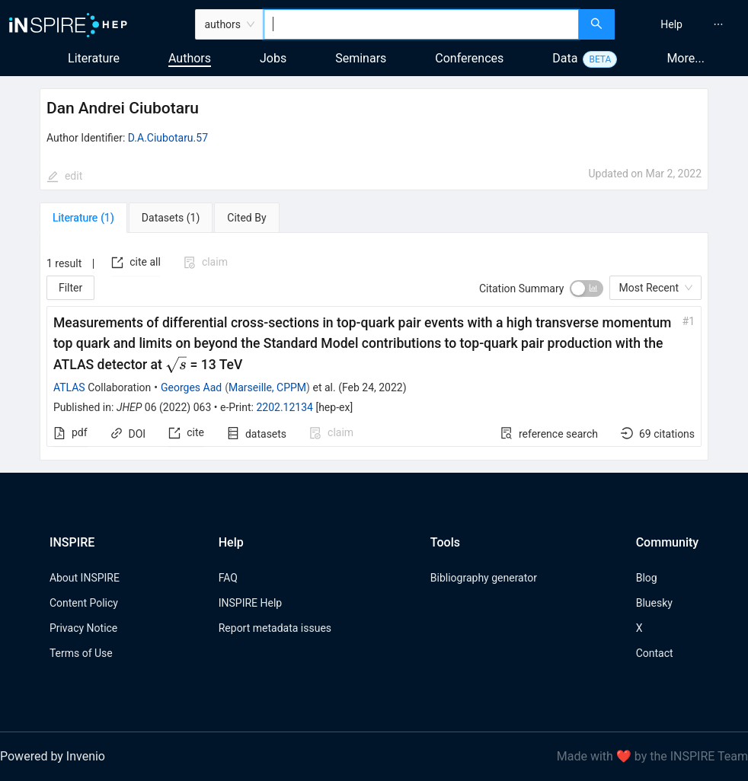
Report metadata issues (275, 628)
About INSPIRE (85, 578)
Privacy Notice (83, 628)
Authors (189, 58)
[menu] (683, 24)
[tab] (83, 217)
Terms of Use (81, 653)
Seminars (360, 58)
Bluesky (654, 603)
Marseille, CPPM (267, 387)
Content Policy (84, 603)
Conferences (469, 58)
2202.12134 (284, 407)
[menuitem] (671, 24)
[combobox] (421, 24)
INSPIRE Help (250, 603)
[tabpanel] (374, 347)
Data (564, 58)
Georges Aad (191, 387)
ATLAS (69, 387)
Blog (646, 578)
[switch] (586, 288)
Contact (654, 653)
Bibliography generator (483, 578)
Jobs (273, 58)
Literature (94, 58)
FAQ (228, 578)
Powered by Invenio (52, 756)
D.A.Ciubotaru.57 (168, 138)
